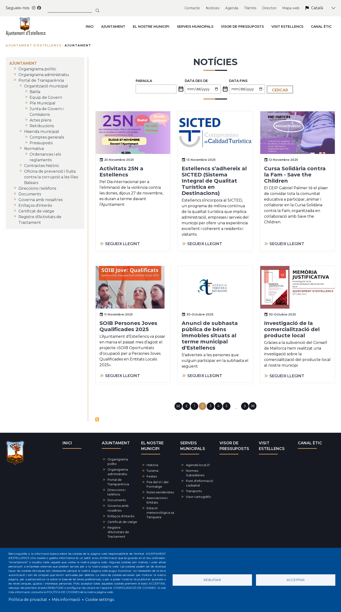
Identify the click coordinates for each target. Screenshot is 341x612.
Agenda (231, 8)
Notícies (212, 8)
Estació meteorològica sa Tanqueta (160, 512)
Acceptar (296, 580)
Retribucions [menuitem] (42, 126)
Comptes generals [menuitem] (47, 137)
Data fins (238, 81)
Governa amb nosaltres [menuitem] (40, 200)
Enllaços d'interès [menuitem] (35, 205)
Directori (269, 8)
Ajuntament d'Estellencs (34, 45)
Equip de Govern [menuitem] (46, 97)
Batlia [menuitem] (35, 92)
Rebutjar (212, 580)
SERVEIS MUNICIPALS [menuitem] (195, 26)
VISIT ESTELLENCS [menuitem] (287, 26)
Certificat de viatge (122, 522)
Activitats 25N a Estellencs (121, 171)
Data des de (196, 81)
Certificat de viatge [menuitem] (36, 211)
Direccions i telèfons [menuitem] (37, 188)
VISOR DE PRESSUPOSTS (234, 446)
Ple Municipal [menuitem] (42, 103)
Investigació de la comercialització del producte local (292, 329)
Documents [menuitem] (29, 194)
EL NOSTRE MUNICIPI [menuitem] (151, 26)
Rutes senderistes (160, 492)
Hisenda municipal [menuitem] (41, 131)
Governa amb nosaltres (118, 508)
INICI (67, 443)
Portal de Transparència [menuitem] (41, 80)
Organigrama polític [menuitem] (37, 69)
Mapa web (291, 8)
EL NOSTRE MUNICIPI (152, 446)
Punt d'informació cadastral (199, 483)
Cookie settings (99, 599)
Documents (117, 500)
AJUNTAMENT (116, 443)
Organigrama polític (118, 462)
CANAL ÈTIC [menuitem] (321, 26)
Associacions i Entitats (157, 500)
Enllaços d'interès (121, 516)
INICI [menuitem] (90, 26)
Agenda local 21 (198, 465)
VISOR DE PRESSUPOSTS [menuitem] (242, 26)
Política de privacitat (28, 599)
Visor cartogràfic (198, 497)
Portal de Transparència (118, 482)
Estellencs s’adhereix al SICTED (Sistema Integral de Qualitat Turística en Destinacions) (214, 180)
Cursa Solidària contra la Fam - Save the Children (295, 174)
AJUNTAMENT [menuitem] (113, 26)
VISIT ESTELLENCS (272, 446)
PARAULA (144, 81)
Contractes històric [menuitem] (41, 165)
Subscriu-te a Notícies (97, 419)
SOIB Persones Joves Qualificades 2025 (128, 326)
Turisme (153, 470)
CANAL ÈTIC (310, 443)
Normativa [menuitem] (34, 148)
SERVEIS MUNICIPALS (192, 446)
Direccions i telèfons (117, 492)
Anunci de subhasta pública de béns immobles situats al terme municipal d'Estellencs (210, 335)
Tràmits (250, 8)
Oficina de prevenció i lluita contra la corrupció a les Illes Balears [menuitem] (51, 177)
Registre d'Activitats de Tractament (118, 532)
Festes (152, 476)
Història (152, 465)
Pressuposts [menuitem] (41, 143)
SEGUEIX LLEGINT (122, 244)
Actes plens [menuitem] (40, 120)
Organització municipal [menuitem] (46, 86)
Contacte (192, 8)
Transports (194, 491)
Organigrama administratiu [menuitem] (43, 74)
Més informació (66, 599)
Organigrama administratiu (118, 472)
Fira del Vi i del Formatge (157, 484)
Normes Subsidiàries (195, 473)
